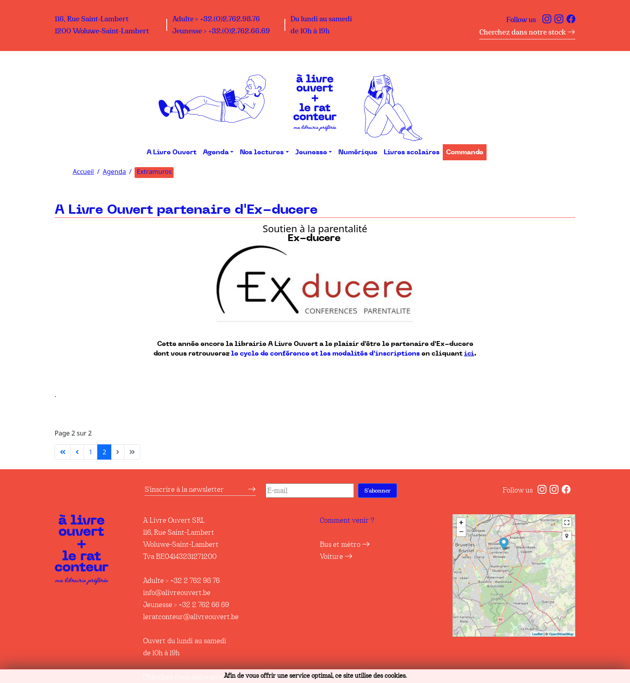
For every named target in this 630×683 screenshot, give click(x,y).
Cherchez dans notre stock (527, 32)
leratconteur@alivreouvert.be (191, 617)
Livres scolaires (412, 152)
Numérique (357, 152)
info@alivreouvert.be (177, 592)
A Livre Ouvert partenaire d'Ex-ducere (186, 210)
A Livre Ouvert (171, 152)
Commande (464, 152)
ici (469, 353)
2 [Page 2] (104, 452)
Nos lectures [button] (262, 152)
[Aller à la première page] (63, 452)
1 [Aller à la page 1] (90, 452)
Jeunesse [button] (311, 152)
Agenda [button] (216, 152)
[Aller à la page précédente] (77, 452)
